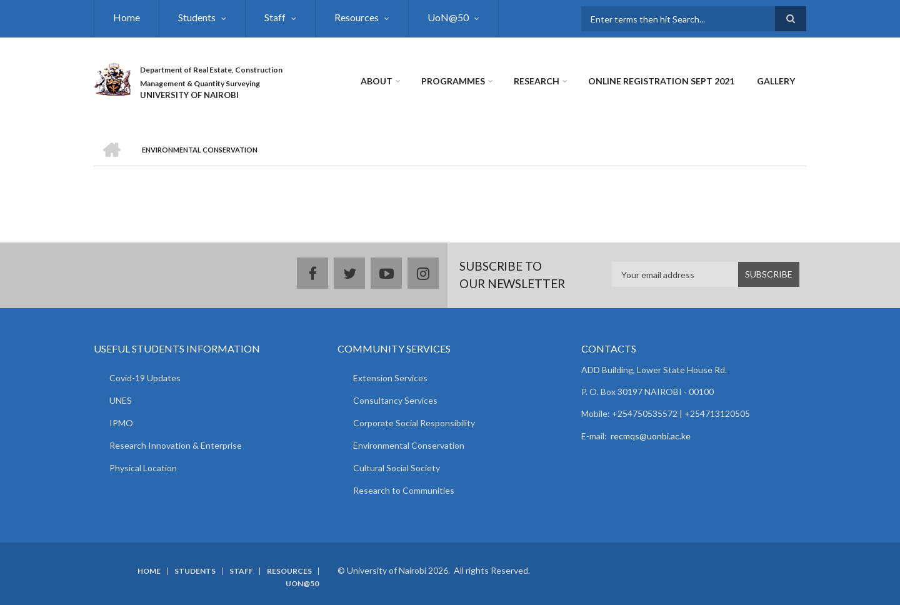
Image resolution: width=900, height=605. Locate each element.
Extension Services (390, 377)
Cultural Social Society (396, 467)
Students (197, 17)
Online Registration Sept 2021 (661, 81)
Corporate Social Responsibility (414, 423)
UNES (120, 400)
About (376, 81)
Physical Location (143, 467)
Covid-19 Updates (145, 377)
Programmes (453, 81)
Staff (275, 17)
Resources (356, 17)
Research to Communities (403, 490)
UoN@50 (448, 17)
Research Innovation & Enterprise (175, 445)
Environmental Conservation (408, 445)
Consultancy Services (395, 400)
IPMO (121, 423)
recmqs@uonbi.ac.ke (651, 436)
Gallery (776, 81)
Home (126, 17)
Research (536, 81)
